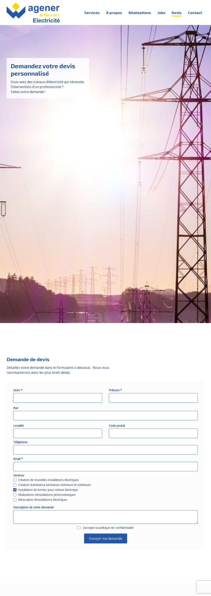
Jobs (161, 12)
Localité (18, 426)
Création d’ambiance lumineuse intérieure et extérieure (54, 485)
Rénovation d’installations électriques (42, 499)
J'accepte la (108, 527)
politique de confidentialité (116, 528)
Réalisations (140, 12)
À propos (114, 12)
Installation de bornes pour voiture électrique (48, 489)
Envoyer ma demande (105, 538)
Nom (17, 390)
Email (18, 459)
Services (92, 12)
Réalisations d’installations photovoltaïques (47, 494)
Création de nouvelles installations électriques (48, 480)
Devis (176, 12)
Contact (195, 12)
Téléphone (20, 442)
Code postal (117, 426)
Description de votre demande (33, 507)
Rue (15, 408)
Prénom (115, 390)
